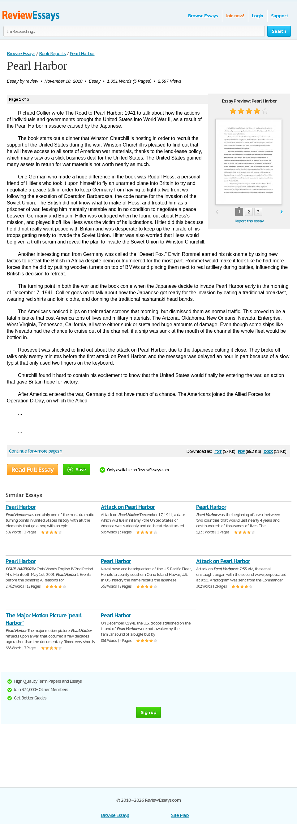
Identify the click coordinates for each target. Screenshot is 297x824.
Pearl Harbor (21, 507)
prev (216, 212)
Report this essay (249, 221)
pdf (241, 450)
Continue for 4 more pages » (35, 451)
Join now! (235, 16)
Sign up (148, 712)
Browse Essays (202, 16)
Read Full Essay (32, 470)
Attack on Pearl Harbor (128, 507)
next (281, 212)
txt (218, 450)
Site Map (180, 815)
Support (279, 16)
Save (76, 469)
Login (257, 16)
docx (268, 450)
